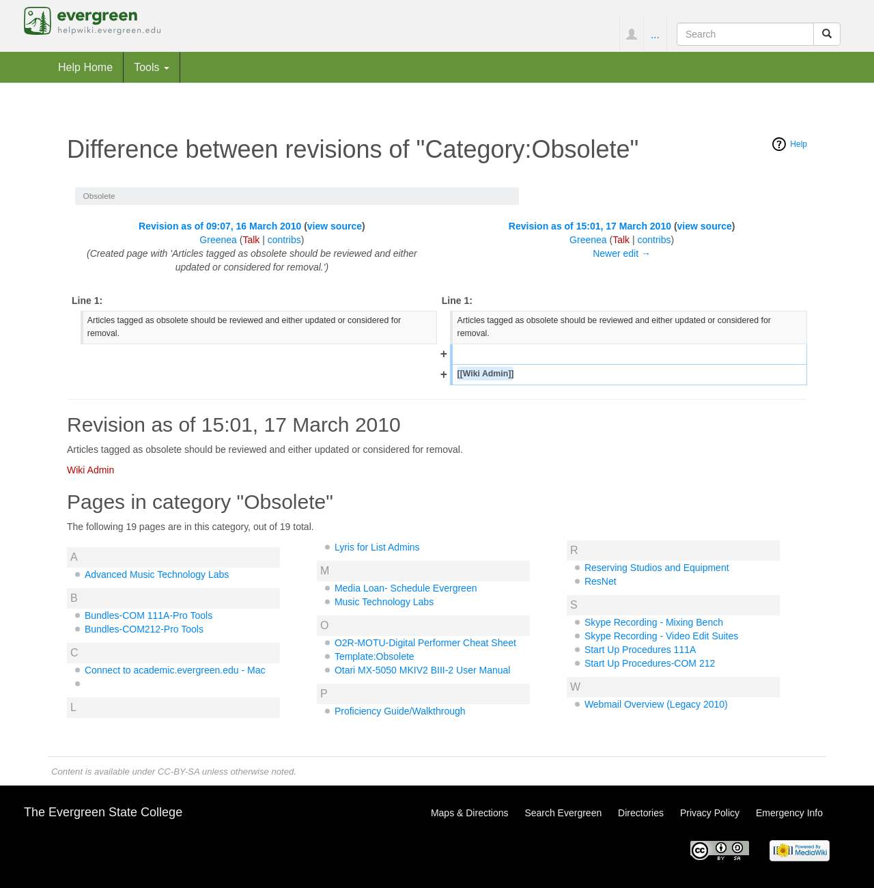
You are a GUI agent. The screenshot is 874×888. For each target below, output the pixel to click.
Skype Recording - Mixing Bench (653, 622)
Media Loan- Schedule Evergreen (406, 588)
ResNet (600, 581)
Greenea (217, 239)
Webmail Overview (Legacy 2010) (656, 704)
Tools (151, 67)
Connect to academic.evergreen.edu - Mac (175, 670)
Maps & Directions (470, 812)
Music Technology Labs (384, 601)
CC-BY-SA (178, 771)
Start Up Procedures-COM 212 (649, 663)
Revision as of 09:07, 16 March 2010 (220, 226)
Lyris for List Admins (377, 547)
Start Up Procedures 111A (640, 649)
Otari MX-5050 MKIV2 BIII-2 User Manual (423, 670)
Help (798, 144)
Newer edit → (622, 253)
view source (334, 226)
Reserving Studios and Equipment (656, 567)
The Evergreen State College (103, 812)
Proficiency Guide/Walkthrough (400, 711)
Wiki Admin (90, 469)
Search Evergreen (563, 812)
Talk (250, 239)
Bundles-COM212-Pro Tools (144, 629)
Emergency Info (789, 812)
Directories (641, 812)
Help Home (85, 67)
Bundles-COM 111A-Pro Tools (148, 615)
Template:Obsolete (374, 656)
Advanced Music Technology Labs (157, 574)
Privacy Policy (709, 812)
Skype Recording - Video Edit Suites (661, 635)
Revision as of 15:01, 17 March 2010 (590, 226)
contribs (284, 239)
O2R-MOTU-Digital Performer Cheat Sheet (425, 642)
